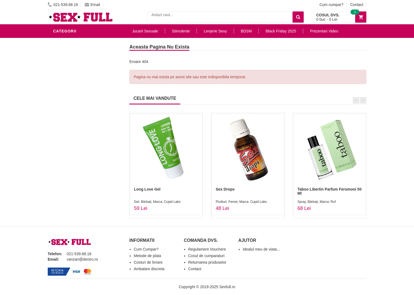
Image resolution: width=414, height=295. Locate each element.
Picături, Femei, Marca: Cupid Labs (241, 202)
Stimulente (181, 31)
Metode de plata (147, 256)
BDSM (60, 99)
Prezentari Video (73, 164)
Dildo (60, 91)
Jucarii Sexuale (145, 31)
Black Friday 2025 (73, 156)
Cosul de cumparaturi (206, 256)
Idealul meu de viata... (261, 249)
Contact (356, 4)
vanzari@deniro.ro (82, 259)
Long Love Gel (147, 189)
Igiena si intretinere (76, 75)
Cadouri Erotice (72, 132)
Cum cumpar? (331, 4)
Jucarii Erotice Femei (77, 124)
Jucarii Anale (69, 107)
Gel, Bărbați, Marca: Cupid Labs (157, 202)
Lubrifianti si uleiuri (76, 66)
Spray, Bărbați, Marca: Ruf (316, 202)
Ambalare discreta (149, 269)
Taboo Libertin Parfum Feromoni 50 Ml (329, 191)
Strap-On (64, 115)
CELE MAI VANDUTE (154, 98)
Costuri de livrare (148, 262)
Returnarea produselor (207, 262)
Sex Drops (225, 189)
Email (92, 4)
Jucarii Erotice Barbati (80, 50)
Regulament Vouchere (207, 249)
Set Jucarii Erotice (75, 140)
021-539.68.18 (63, 4)
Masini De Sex (68, 148)
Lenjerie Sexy (69, 83)
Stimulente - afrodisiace (81, 42)
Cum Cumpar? (146, 249)
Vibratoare (66, 58)
